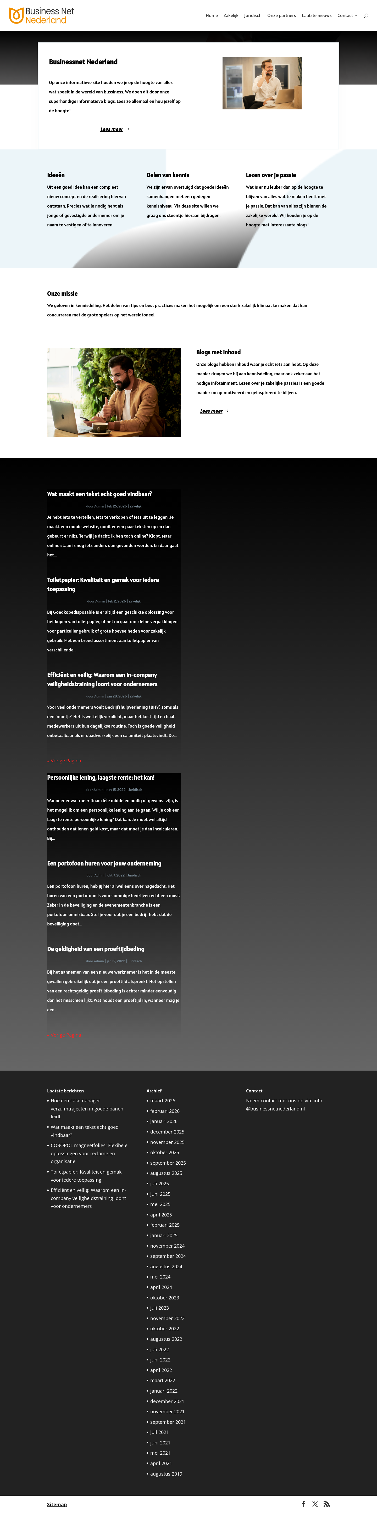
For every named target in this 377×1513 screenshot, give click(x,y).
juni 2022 (160, 1359)
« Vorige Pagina (64, 760)
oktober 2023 (164, 1297)
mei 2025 (160, 1204)
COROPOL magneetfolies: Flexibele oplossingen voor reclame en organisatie (89, 1153)
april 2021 (161, 1463)
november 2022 (167, 1318)
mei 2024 (160, 1277)
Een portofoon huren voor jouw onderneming (104, 863)
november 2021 (167, 1411)
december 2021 (167, 1401)
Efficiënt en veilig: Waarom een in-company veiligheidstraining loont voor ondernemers (88, 1198)
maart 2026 (162, 1100)
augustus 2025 (166, 1173)
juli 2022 (159, 1349)
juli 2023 (159, 1308)
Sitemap (57, 1504)
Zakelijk (231, 16)
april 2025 (161, 1214)
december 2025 (167, 1132)
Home (212, 16)
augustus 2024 (166, 1266)
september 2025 (168, 1163)
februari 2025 (165, 1225)
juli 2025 (159, 1183)
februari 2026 (165, 1111)
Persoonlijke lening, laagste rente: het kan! (101, 777)
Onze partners (281, 16)
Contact (345, 16)
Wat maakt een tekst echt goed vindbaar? (99, 494)
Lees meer (114, 128)
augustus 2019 (166, 1474)
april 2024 (161, 1287)
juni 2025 (160, 1194)
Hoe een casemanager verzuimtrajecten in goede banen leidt (87, 1108)
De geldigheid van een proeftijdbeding (96, 949)
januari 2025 (164, 1235)
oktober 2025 (164, 1152)
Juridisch (253, 16)
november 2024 (167, 1246)
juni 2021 (160, 1442)
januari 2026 (164, 1121)
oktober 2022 (164, 1328)
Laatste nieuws (317, 16)
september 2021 (168, 1422)
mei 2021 (160, 1453)
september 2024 (168, 1256)
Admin (99, 506)
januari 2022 (164, 1391)
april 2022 (161, 1370)
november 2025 (167, 1142)
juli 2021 (159, 1432)
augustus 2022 (166, 1339)
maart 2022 (162, 1380)
